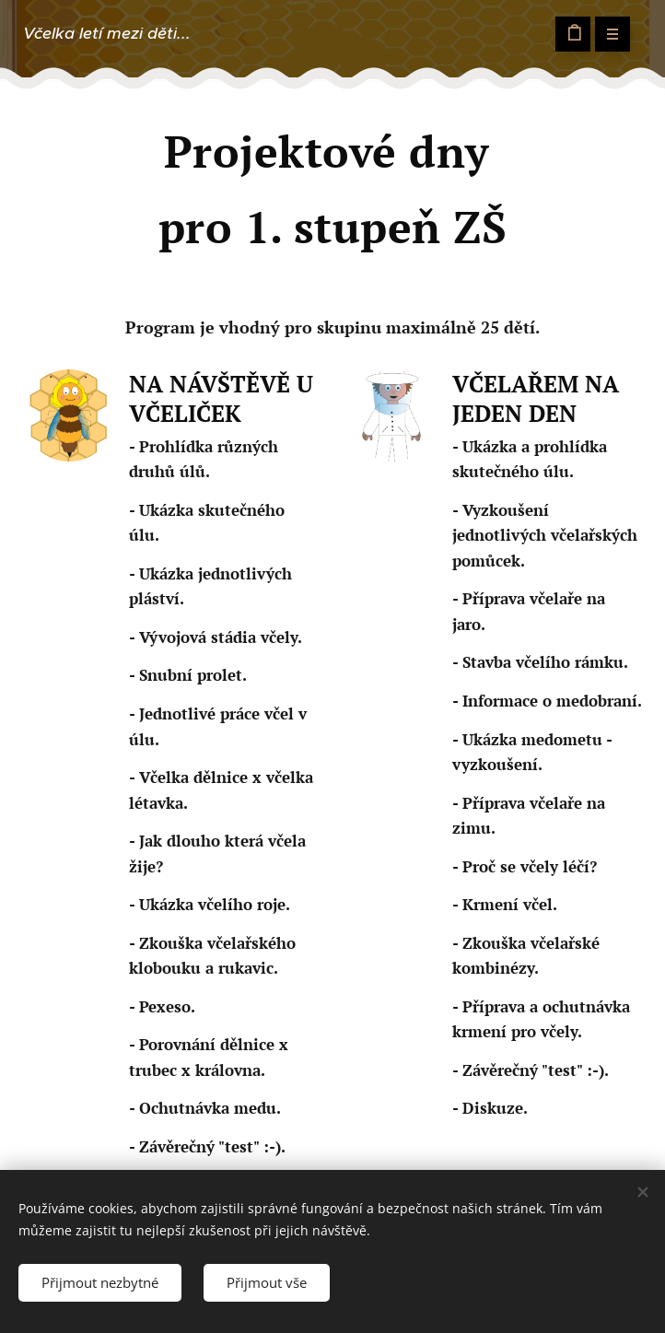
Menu (606, 33)
